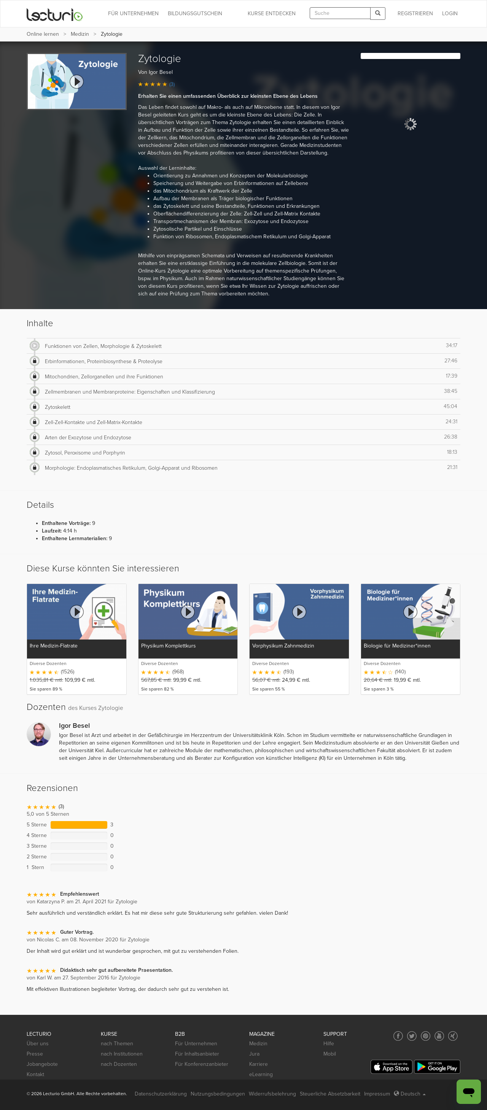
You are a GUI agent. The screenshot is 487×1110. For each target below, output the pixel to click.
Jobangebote (42, 1064)
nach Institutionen (122, 1054)
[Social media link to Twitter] (412, 1036)
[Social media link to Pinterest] (425, 1036)
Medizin (80, 34)
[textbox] (340, 13)
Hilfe (328, 1043)
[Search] (377, 13)
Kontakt (35, 1074)
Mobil (329, 1054)
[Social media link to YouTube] (439, 1036)
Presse (35, 1054)
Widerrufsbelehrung (272, 1094)
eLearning (261, 1074)
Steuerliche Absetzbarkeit (330, 1094)
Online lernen (43, 34)
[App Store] (391, 1067)
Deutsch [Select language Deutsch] (410, 1094)
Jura (254, 1054)
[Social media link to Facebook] (398, 1036)
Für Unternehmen (196, 1043)
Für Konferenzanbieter (201, 1064)
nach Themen (117, 1043)
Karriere (258, 1064)
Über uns (38, 1043)
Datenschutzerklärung (161, 1094)
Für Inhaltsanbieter (197, 1054)
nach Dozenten (119, 1064)
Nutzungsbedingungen (218, 1094)
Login (450, 13)
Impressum (377, 1094)
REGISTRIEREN (415, 13)
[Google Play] (437, 1067)
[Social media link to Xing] (453, 1036)
